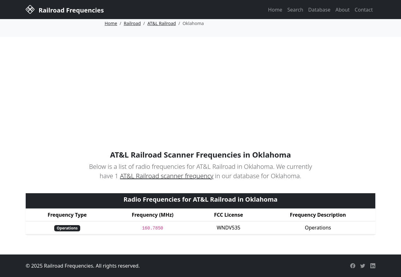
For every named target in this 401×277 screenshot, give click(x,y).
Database (319, 9)
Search (295, 9)
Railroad (132, 23)
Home (275, 9)
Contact (364, 9)
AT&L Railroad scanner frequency (166, 176)
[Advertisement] (200, 83)
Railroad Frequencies (65, 9)
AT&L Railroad (162, 23)
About (343, 9)
